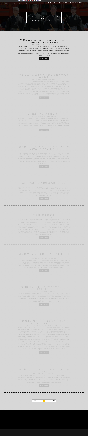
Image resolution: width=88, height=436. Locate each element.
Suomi (23, 1)
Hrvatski (27, 1)
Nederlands (32, 1)
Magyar (28, 1)
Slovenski (34, 1)
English (38, 1)
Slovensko (36, 1)
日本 (40, 1)
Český (19, 1)
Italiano (30, 1)
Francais (25, 1)
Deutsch (21, 1)
